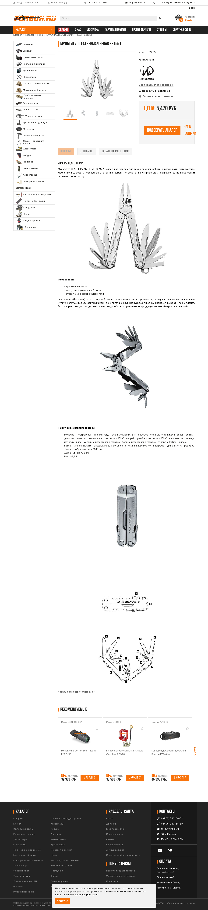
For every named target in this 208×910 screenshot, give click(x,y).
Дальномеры (20, 839)
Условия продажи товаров (120, 876)
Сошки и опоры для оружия (66, 818)
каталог (34, 30)
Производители (114, 834)
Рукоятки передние (23, 891)
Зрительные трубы (23, 829)
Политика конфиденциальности (123, 855)
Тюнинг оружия (21, 876)
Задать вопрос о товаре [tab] (157, 96)
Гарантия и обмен (115, 829)
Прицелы (18, 818)
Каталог (29, 34)
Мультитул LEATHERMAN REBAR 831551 (69, 34)
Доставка (111, 823)
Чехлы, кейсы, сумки (62, 865)
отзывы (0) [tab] (86, 151)
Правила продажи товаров (120, 870)
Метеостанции (58, 839)
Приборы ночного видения (28, 860)
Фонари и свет (21, 870)
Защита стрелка (59, 881)
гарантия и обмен (115, 30)
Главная (17, 34)
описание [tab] (66, 151)
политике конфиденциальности (72, 891)
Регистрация (31, 2)
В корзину (89, 777)
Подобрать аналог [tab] (162, 130)
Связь (54, 876)
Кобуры (55, 829)
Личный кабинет (115, 850)
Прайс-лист (112, 881)
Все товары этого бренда (156, 84)
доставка (93, 30)
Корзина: (190, 18)
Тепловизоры (20, 865)
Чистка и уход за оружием (65, 860)
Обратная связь (114, 844)
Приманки (56, 834)
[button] (195, 747)
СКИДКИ (63, 30)
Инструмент (57, 870)
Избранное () (59, 2)
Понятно (62, 901)
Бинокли (17, 823)
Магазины (18, 886)
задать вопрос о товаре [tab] (116, 151)
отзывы (162, 30)
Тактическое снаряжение (27, 850)
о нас (78, 30)
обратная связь (182, 30)
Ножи (40, 34)
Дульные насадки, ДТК (25, 881)
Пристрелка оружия (61, 850)
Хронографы (58, 844)
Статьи (109, 818)
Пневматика (19, 844)
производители (141, 30)
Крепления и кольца (24, 834)
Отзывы (110, 839)
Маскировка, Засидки (24, 855)
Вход (19, 2)
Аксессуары (57, 823)
